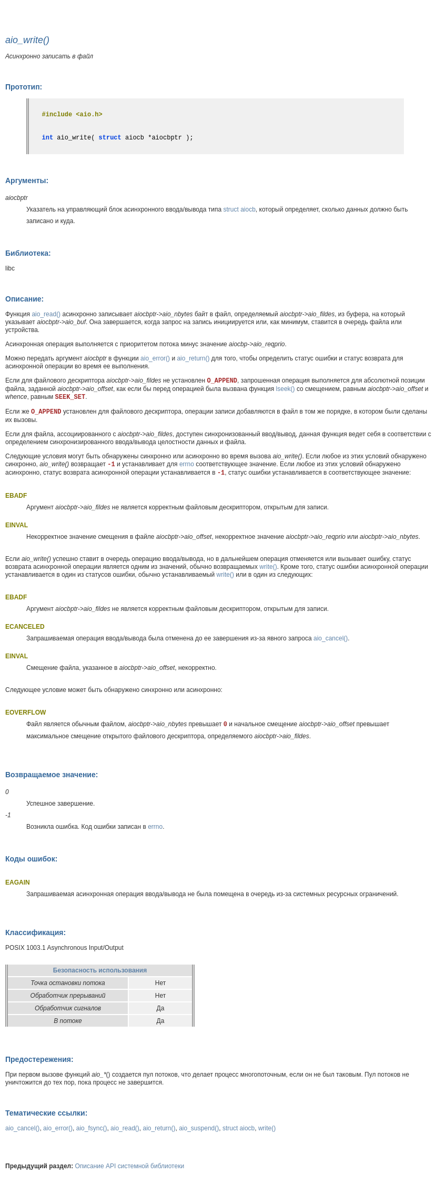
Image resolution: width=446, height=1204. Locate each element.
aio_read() (46, 314)
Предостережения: (39, 1059)
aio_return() (193, 358)
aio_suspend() (199, 1128)
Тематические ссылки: (46, 1113)
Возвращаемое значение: (51, 774)
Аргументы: (26, 180)
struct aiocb (240, 209)
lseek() (285, 389)
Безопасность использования (100, 970)
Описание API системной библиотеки (130, 1166)
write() (268, 566)
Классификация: (35, 932)
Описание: (24, 299)
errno (186, 464)
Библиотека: (28, 253)
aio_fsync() (91, 1128)
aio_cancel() (330, 638)
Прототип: (23, 87)
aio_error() (155, 358)
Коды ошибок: (31, 859)
